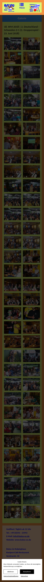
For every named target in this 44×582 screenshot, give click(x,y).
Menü (20, 6)
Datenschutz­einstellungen (11, 576)
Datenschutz (24, 576)
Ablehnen (10, 572)
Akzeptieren (27, 572)
